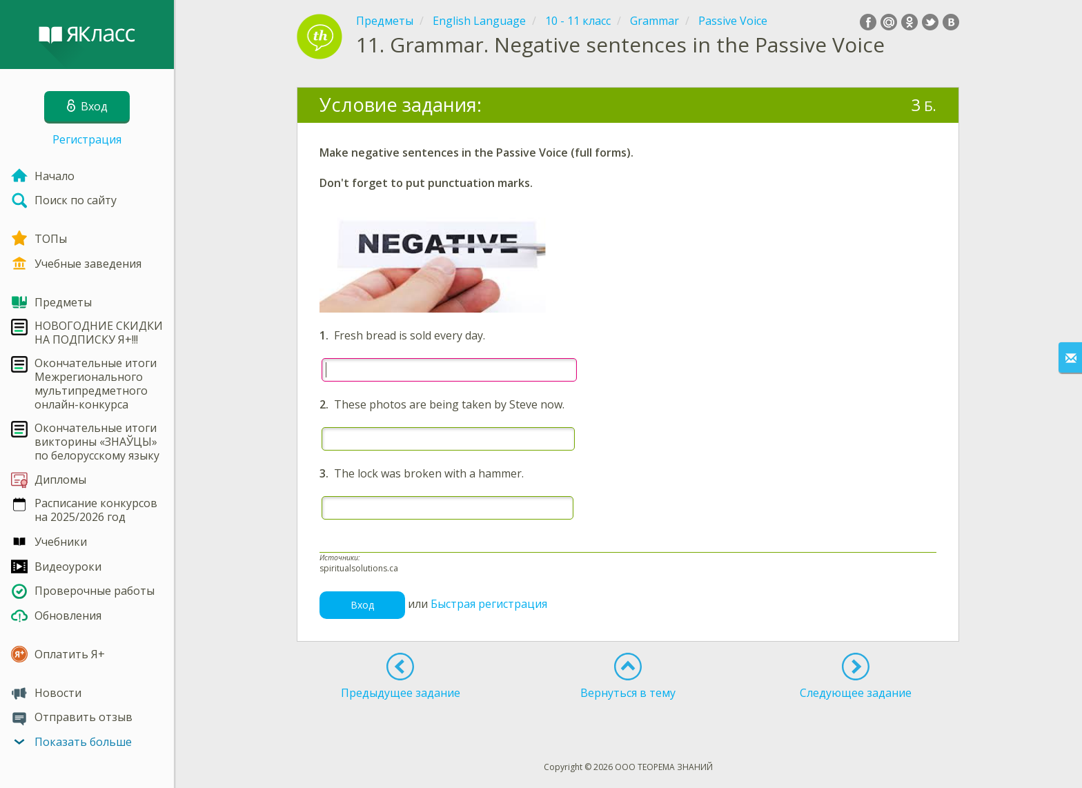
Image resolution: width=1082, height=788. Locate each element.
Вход (362, 604)
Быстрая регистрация (489, 603)
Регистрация (86, 139)
